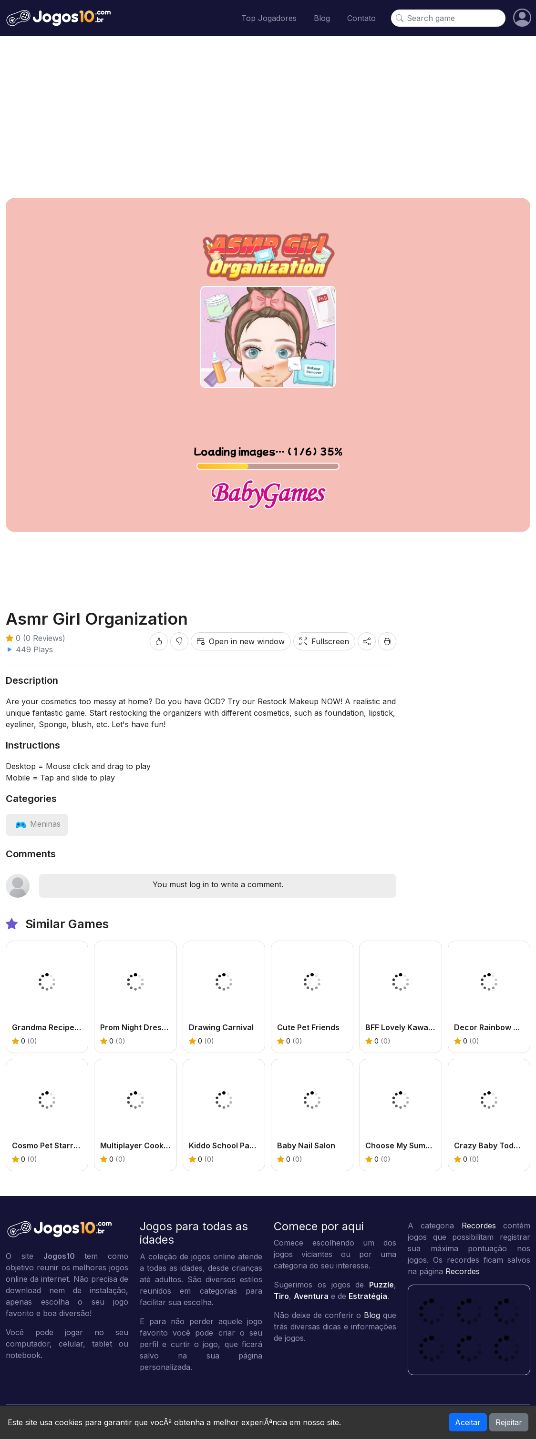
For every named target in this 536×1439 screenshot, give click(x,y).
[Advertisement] (268, 117)
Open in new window (241, 641)
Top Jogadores (269, 18)
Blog (322, 18)
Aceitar (468, 1422)
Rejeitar (508, 1422)
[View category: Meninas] (37, 824)
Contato (361, 18)
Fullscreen (324, 641)
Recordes (479, 1225)
